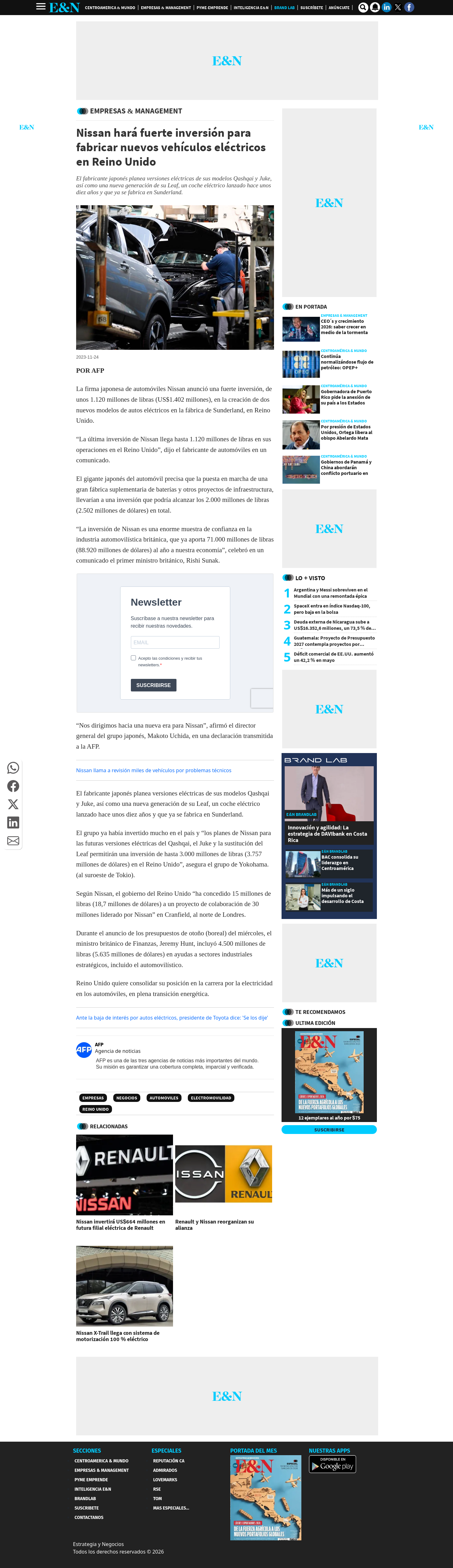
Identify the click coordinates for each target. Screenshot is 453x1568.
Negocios (126, 1098)
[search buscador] (363, 8)
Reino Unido (95, 1109)
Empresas (93, 1098)
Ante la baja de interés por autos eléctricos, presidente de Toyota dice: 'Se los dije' (172, 1017)
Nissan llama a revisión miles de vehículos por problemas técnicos (154, 770)
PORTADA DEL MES (253, 1450)
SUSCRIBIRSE (329, 1129)
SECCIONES (87, 1450)
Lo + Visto (310, 578)
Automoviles (164, 1098)
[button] (13, 768)
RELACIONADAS (109, 1126)
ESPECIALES (167, 1450)
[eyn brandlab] (316, 761)
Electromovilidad (211, 1098)
